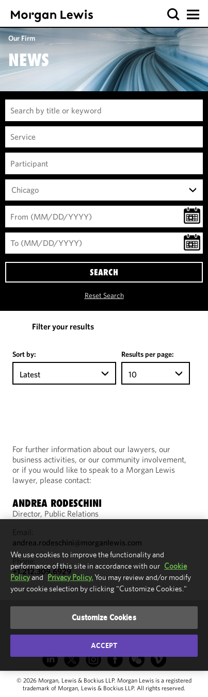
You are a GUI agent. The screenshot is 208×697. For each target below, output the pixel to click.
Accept (104, 645)
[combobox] (104, 190)
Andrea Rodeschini (57, 503)
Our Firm (21, 38)
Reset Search (104, 295)
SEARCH (104, 272)
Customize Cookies (104, 617)
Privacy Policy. (70, 577)
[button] (173, 14)
